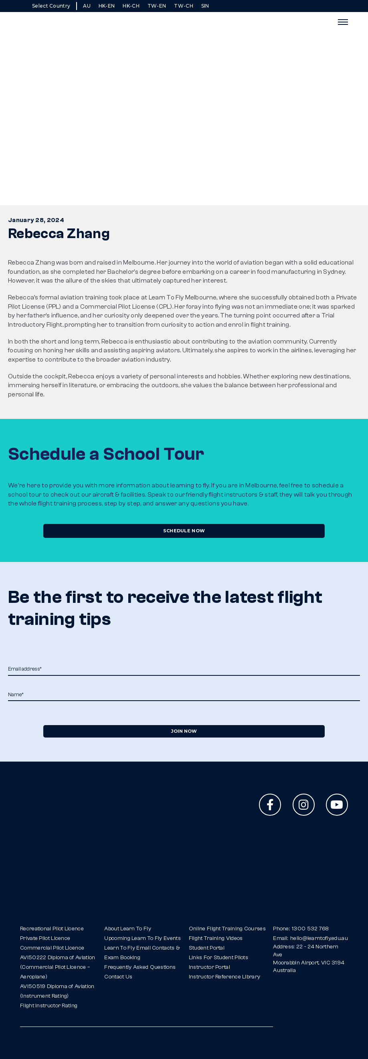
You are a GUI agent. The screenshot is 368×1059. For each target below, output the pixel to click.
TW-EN (157, 6)
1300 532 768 (310, 929)
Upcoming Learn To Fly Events (142, 938)
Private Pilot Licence (45, 938)
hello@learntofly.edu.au (319, 938)
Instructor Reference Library (224, 977)
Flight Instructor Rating (48, 1005)
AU (87, 6)
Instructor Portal (209, 967)
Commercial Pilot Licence (52, 948)
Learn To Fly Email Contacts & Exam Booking (142, 953)
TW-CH (183, 6)
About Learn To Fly (127, 929)
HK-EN (107, 6)
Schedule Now (184, 531)
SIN (205, 6)
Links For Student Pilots (218, 957)
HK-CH (131, 6)
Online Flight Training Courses (227, 929)
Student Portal (206, 948)
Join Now (184, 731)
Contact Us (118, 977)
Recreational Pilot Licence (52, 929)
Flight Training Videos (216, 938)
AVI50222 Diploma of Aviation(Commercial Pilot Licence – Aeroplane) (57, 967)
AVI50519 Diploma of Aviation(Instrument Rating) (57, 991)
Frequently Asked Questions (140, 967)
